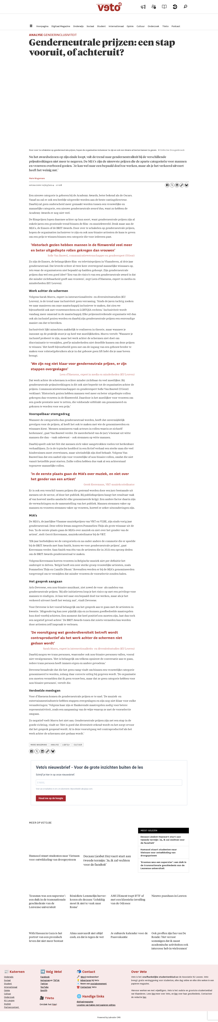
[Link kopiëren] (181, 185)
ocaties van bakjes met (88, 1005)
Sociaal (90, 26)
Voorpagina (42, 26)
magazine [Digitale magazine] (85, 1001)
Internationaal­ (10, 987)
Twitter (44, 983)
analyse (55, 745)
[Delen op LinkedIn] (177, 185)
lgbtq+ (66, 745)
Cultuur (141, 26)
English (7, 1004)
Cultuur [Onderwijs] (7, 993)
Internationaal (116, 26)
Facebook (45, 977)
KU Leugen (9, 1000)
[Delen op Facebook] (167, 185)
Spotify (43, 990)
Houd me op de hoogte (51, 798)
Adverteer (143, 12)
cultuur (78, 745)
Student (101, 26)
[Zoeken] (185, 11)
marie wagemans (39, 745)
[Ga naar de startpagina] (109, 11)
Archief (164, 12)
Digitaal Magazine (60, 26)
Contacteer (85, 987)
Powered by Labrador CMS (109, 1017)
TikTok (56, 980)
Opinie (130, 26)
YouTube (44, 987)
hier (153, 993)
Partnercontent (11, 1007)
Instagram (45, 980)
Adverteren (85, 980)
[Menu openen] (31, 26)
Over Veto (174, 12)
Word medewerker (153, 13)
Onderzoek (153, 26)
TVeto (165, 26)
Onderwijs (78, 26)
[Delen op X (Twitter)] (172, 185)
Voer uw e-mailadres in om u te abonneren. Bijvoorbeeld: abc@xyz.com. (64, 789)
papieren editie (107, 1005)
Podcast (176, 26)
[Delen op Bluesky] (186, 185)
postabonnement (99, 983)
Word (83, 977)
